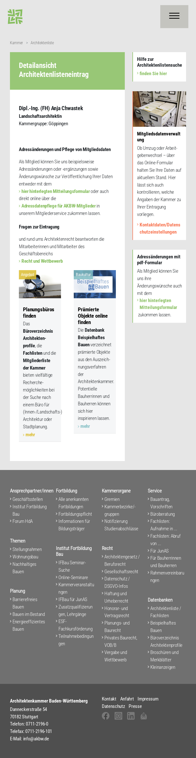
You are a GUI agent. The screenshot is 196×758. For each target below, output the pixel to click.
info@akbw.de (36, 739)
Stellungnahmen (27, 549)
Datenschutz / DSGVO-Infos (117, 582)
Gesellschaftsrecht (121, 572)
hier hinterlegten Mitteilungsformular (55, 191)
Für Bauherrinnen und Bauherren (165, 561)
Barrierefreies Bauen (25, 603)
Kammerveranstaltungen (76, 588)
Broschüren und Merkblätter (164, 656)
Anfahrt (127, 699)
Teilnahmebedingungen (75, 640)
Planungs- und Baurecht (117, 626)
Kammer (16, 42)
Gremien (112, 499)
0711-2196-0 (37, 724)
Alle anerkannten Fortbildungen (73, 503)
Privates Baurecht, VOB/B (120, 641)
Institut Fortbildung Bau (29, 510)
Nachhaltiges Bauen (24, 568)
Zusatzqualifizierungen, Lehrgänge (75, 610)
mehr (30, 435)
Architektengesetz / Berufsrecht (122, 560)
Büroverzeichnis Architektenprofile (166, 641)
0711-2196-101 (38, 731)
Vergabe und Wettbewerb (115, 656)
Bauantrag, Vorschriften (161, 503)
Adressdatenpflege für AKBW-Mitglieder (58, 206)
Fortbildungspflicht (75, 514)
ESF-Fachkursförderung (75, 625)
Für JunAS (159, 551)
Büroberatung (162, 514)
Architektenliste (42, 42)
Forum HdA (23, 521)
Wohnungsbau (25, 557)
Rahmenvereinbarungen (167, 576)
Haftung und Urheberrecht (116, 597)
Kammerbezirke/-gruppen (120, 510)
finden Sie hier (153, 73)
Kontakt (109, 699)
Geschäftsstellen (28, 499)
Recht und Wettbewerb (42, 261)
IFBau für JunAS (72, 599)
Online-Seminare (73, 577)
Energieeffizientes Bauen (29, 625)
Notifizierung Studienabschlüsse (121, 525)
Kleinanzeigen (162, 667)
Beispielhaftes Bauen (163, 626)
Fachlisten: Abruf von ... (165, 539)
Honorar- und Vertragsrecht (116, 612)
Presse (135, 706)
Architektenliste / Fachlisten (165, 612)
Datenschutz (113, 706)
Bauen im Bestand (29, 614)
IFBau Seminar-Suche (72, 566)
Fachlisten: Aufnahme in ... (163, 525)
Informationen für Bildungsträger (74, 525)
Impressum (148, 699)
